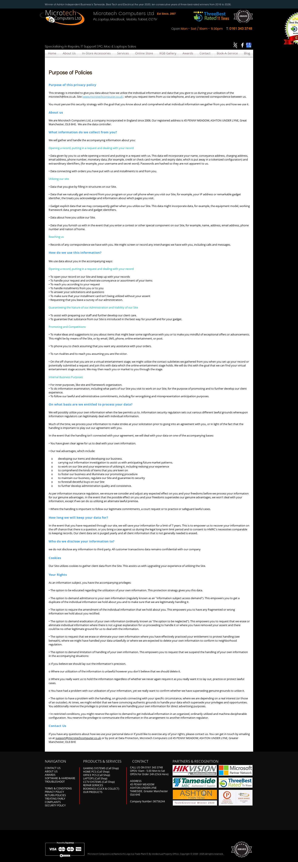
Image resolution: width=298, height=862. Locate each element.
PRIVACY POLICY (54, 791)
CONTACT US (53, 768)
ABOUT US (51, 771)
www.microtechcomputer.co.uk (103, 97)
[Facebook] (242, 45)
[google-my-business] (249, 45)
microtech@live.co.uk (62, 97)
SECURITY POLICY (55, 805)
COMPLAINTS (53, 802)
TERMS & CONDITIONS (58, 788)
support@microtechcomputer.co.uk (78, 738)
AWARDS (50, 774)
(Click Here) (162, 774)
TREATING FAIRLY (55, 798)
